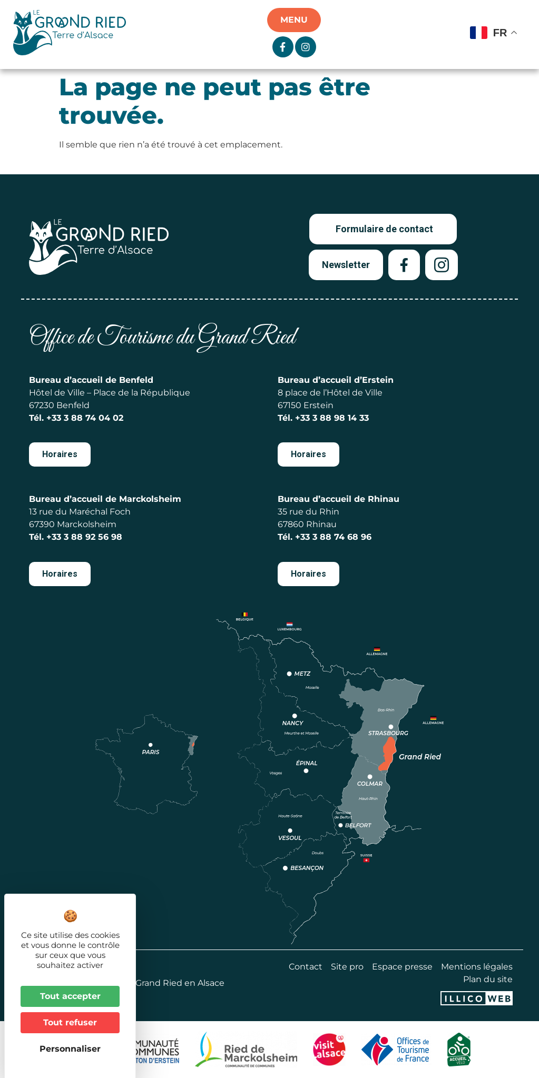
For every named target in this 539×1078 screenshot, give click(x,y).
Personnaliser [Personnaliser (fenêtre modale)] (70, 1049)
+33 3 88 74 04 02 (84, 418)
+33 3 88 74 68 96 (333, 537)
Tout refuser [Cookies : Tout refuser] (70, 1022)
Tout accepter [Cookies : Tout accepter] (70, 996)
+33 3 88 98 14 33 (332, 418)
